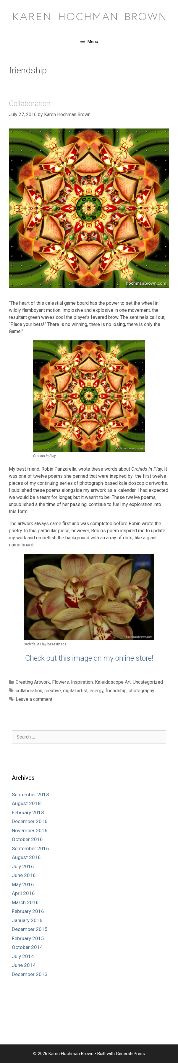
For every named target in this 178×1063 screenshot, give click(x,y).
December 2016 (30, 821)
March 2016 (25, 902)
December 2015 (30, 929)
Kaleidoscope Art (113, 682)
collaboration (29, 690)
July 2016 (23, 866)
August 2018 (26, 803)
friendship (116, 690)
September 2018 (30, 794)
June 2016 (24, 875)
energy (96, 690)
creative (52, 690)
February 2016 (28, 911)
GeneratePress (130, 1053)
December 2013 (30, 974)
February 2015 (28, 938)
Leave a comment (34, 699)
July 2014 (23, 956)
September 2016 (30, 848)
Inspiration (82, 682)
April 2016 (23, 893)
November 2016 (30, 830)
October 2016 (27, 839)
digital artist (75, 690)
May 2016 (23, 884)
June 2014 (24, 965)
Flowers (60, 682)
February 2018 (28, 812)
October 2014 (27, 947)
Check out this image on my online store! (89, 658)
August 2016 (26, 857)
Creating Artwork (33, 682)
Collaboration (30, 103)
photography (141, 690)
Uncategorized (148, 682)
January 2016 (27, 920)
